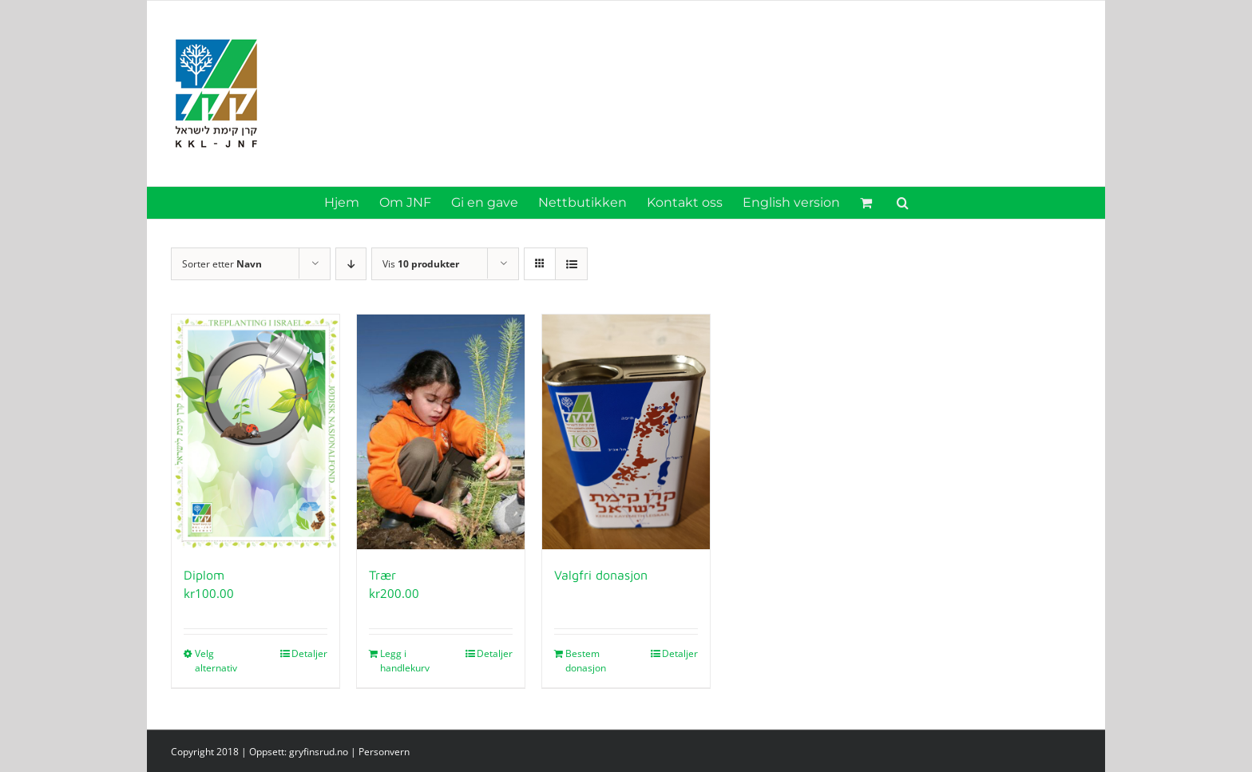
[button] (903, 203)
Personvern (384, 751)
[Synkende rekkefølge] (350, 263)
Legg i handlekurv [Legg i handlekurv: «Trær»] (405, 661)
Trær (382, 575)
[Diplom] (255, 432)
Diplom (204, 575)
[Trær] (441, 432)
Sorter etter (222, 264)
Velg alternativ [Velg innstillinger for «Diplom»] (216, 661)
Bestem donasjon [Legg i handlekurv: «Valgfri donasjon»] (585, 661)
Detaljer (309, 653)
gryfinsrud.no (318, 751)
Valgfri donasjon (601, 575)
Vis (420, 264)
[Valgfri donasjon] (626, 432)
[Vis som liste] (571, 263)
